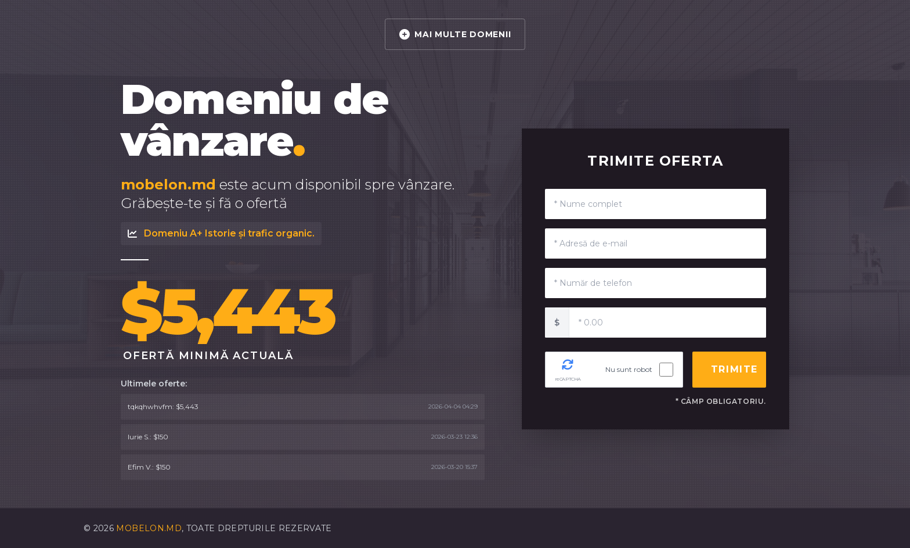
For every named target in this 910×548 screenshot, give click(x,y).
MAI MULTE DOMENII (455, 34)
